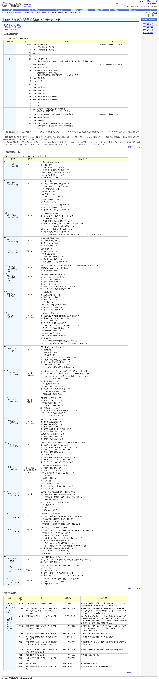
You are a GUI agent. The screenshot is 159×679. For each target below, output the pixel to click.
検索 (116, 3)
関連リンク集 (152, 1)
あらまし (10, 10)
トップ (150, 10)
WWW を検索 (131, 6)
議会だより (133, 10)
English (28, 4)
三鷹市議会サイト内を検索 (148, 6)
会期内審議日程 (11, 34)
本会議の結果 (148, 27)
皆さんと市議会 (34, 10)
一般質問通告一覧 (12, 152)
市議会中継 (99, 10)
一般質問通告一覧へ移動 (12, 27)
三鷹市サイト (31, 6)
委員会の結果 (148, 33)
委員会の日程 (148, 30)
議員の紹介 (60, 10)
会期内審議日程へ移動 (11, 25)
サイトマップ (140, 1)
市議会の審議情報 (15, 13)
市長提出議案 (10, 593)
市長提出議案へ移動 (10, 29)
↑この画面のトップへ (132, 147)
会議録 (116, 10)
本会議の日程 (29, 13)
